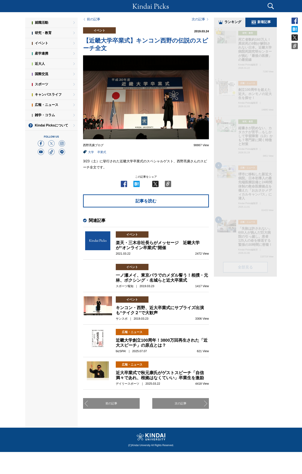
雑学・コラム (45, 115)
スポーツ (41, 84)
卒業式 (101, 152)
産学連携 (41, 53)
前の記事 (93, 19)
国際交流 (41, 74)
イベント (41, 43)
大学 (91, 152)
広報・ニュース (46, 105)
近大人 (40, 63)
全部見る (245, 268)
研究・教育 (43, 33)
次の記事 (198, 19)
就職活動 (41, 22)
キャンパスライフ (48, 94)
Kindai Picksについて (51, 125)
